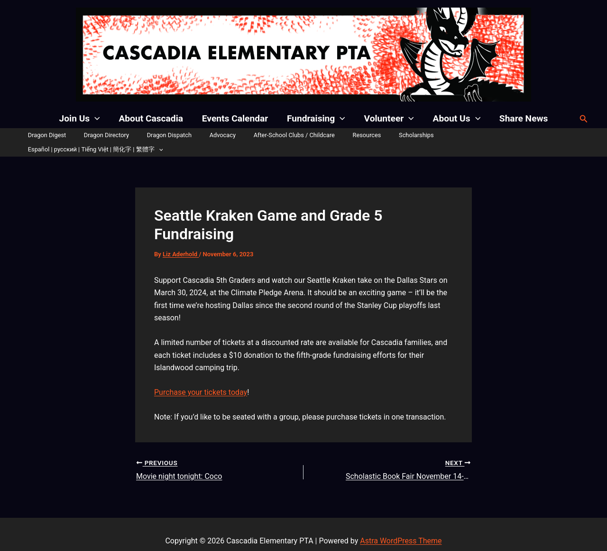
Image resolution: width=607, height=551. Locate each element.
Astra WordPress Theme (400, 527)
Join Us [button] (81, 119)
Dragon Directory (116, 135)
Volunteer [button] (388, 119)
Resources (354, 135)
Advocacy (222, 135)
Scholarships (398, 135)
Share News (521, 118)
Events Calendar (235, 118)
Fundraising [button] (316, 119)
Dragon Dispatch (174, 135)
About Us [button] (455, 119)
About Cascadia (152, 118)
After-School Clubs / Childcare (287, 135)
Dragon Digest (63, 135)
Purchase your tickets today (200, 378)
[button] (97, 119)
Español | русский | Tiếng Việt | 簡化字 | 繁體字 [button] (495, 135)
